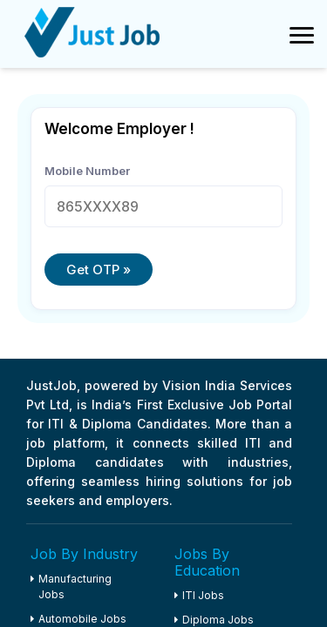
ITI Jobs (199, 595)
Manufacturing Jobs (71, 586)
